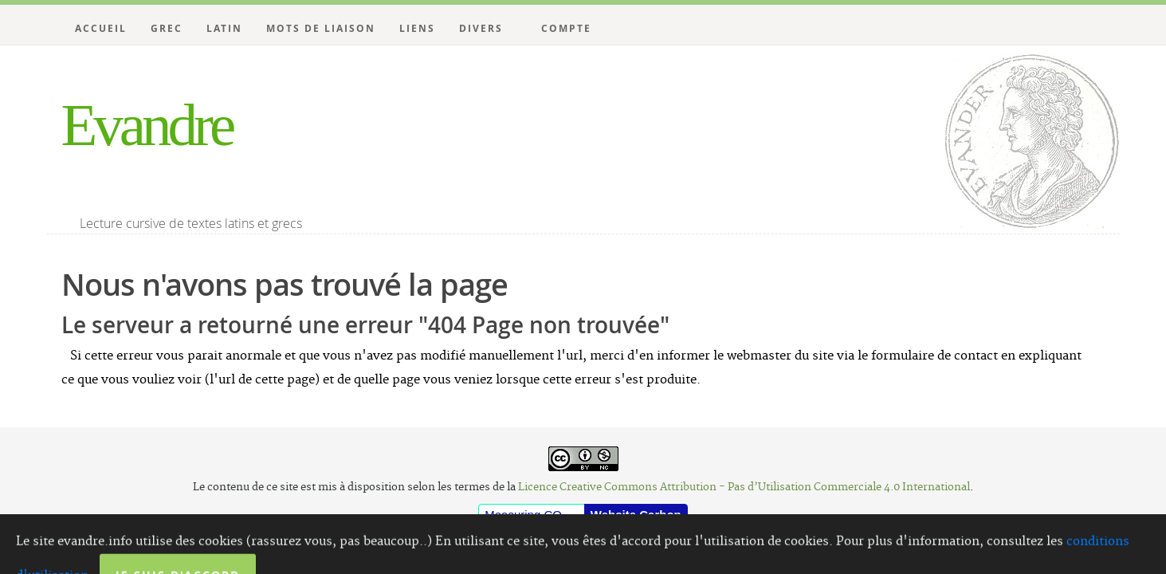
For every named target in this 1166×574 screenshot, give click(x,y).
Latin (224, 28)
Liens (417, 28)
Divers (481, 28)
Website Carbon (636, 514)
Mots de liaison (320, 28)
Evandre (147, 125)
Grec (167, 28)
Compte (566, 28)
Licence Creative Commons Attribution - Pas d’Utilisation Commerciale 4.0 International (744, 487)
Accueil (101, 28)
